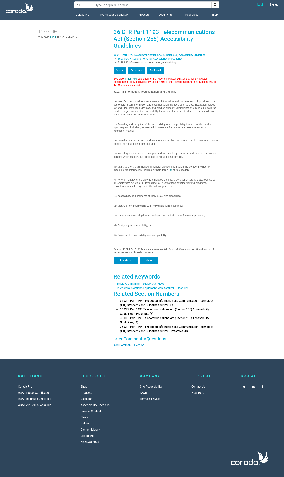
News (84, 417)
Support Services (153, 283)
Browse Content (91, 411)
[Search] (215, 4)
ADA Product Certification (114, 14)
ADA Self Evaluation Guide (34, 405)
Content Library (90, 429)
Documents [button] (166, 14)
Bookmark (156, 70)
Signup (274, 4)
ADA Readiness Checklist (34, 399)
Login (260, 4)
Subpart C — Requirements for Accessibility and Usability (150, 58)
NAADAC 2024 (90, 442)
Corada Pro (82, 14)
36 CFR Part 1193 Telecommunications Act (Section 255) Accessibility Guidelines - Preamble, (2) (164, 311)
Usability (182, 288)
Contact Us (198, 386)
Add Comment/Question (129, 345)
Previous (125, 260)
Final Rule (131, 78)
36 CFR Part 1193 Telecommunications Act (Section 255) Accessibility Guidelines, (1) (164, 320)
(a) (170, 169)
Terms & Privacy (150, 399)
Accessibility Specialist (95, 405)
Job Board (87, 436)
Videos (85, 423)
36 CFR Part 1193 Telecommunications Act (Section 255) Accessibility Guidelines (159, 54)
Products (144, 14)
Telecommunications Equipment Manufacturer (145, 288)
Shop (215, 14)
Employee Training (128, 283)
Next (149, 260)
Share (119, 70)
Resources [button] (192, 14)
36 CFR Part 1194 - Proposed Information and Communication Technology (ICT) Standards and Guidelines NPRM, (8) (167, 303)
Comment (136, 70)
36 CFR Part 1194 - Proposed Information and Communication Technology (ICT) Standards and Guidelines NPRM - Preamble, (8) (167, 329)
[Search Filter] (83, 4)
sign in (53, 36)
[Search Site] (152, 4)
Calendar (86, 399)
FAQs (143, 392)
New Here (197, 392)
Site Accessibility (151, 386)
